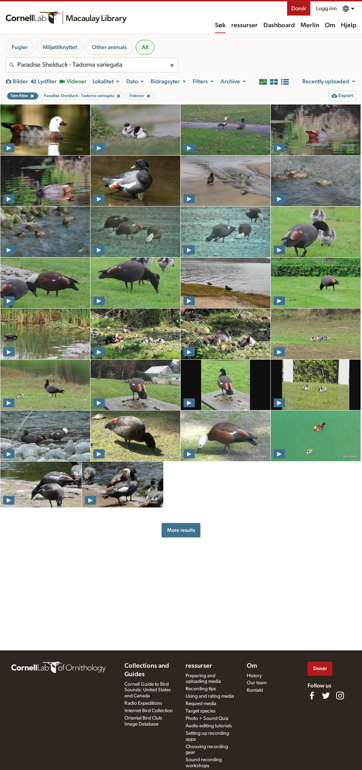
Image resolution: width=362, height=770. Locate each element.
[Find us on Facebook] (312, 695)
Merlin (309, 25)
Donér (298, 8)
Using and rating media (210, 696)
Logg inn (326, 8)
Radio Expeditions (143, 703)
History (254, 675)
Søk (220, 25)
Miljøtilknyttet (60, 47)
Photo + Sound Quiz (207, 718)
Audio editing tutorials (209, 725)
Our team (257, 682)
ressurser (244, 25)
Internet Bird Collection (148, 710)
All (145, 47)
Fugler (20, 47)
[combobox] (92, 65)
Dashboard (279, 25)
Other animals (109, 47)
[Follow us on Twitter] (326, 695)
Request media (201, 703)
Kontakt (255, 690)
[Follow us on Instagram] (340, 695)
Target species (201, 711)
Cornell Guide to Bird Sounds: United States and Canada (147, 690)
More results (181, 530)
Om (330, 25)
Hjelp (348, 25)
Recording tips (201, 688)
